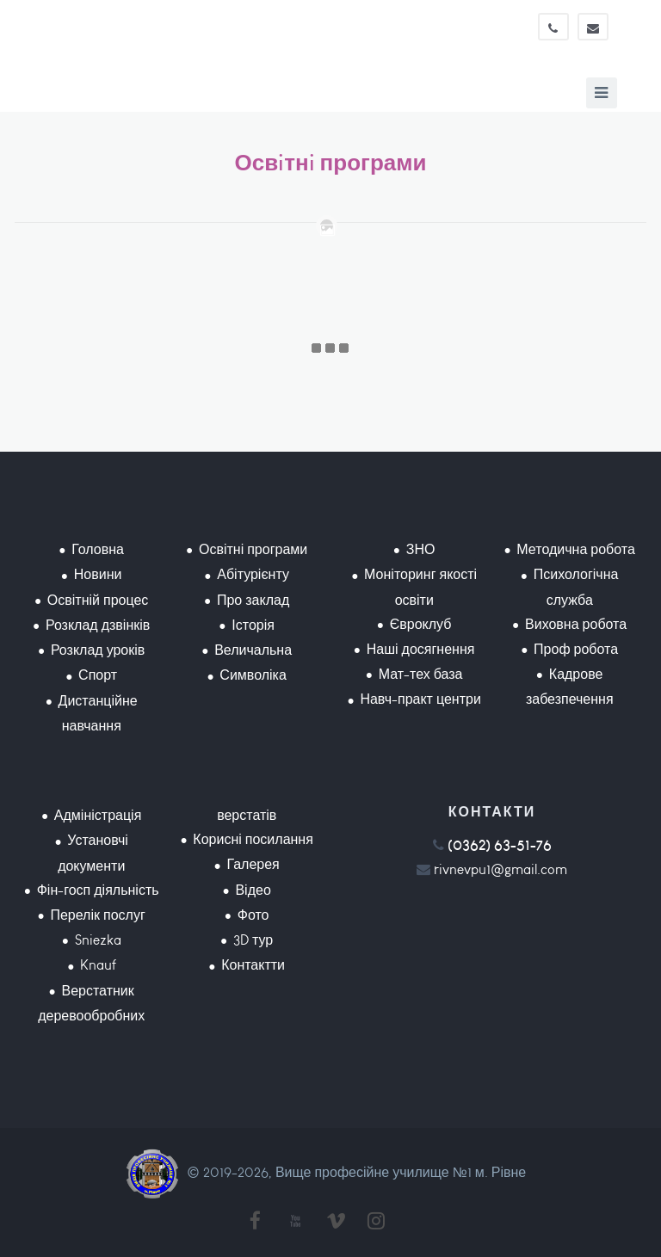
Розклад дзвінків (98, 625)
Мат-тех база (421, 674)
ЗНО (421, 549)
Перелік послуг (97, 915)
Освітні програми (253, 549)
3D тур (253, 940)
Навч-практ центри (420, 699)
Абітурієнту (253, 574)
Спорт (97, 675)
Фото (253, 915)
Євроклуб (421, 624)
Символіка (253, 675)
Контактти (253, 965)
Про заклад (253, 600)
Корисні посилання (253, 839)
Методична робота (575, 549)
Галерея (252, 864)
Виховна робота (576, 624)
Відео (252, 890)
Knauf (97, 965)
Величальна (253, 650)
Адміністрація (97, 815)
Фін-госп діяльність (98, 890)
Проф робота (576, 649)
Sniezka (98, 940)
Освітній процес (98, 600)
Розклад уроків (98, 650)
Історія (253, 625)
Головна (97, 549)
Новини (98, 574)
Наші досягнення (421, 649)
